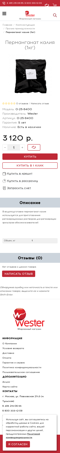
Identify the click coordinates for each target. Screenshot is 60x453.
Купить (30, 156)
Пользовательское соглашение (21, 372)
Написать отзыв (40, 103)
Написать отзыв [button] (18, 274)
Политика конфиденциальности (21, 367)
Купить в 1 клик (30, 165)
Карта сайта (9, 386)
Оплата (6, 358)
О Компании (9, 343)
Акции (6, 382)
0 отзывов (22, 103)
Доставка (8, 353)
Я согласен (18, 444)
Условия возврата (13, 348)
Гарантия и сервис (13, 362)
